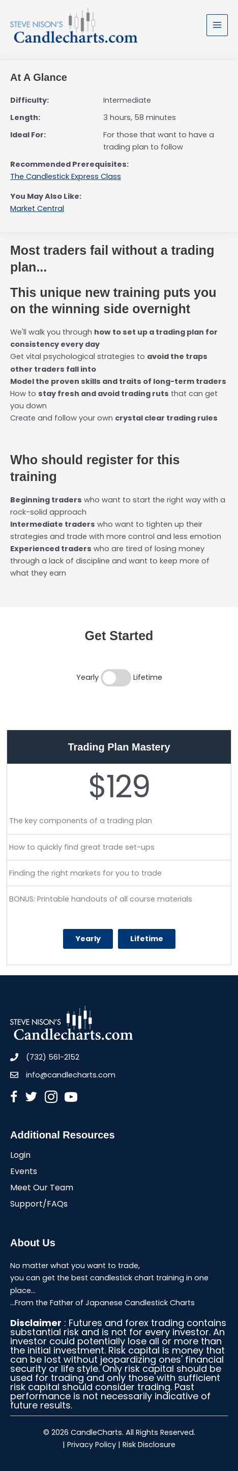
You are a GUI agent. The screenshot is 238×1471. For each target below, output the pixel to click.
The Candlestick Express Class (65, 176)
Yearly (88, 939)
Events (23, 1172)
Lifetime (146, 939)
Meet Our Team (41, 1188)
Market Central (37, 208)
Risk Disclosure (149, 1444)
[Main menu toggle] (217, 25)
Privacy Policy (91, 1444)
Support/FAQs (39, 1205)
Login (20, 1156)
